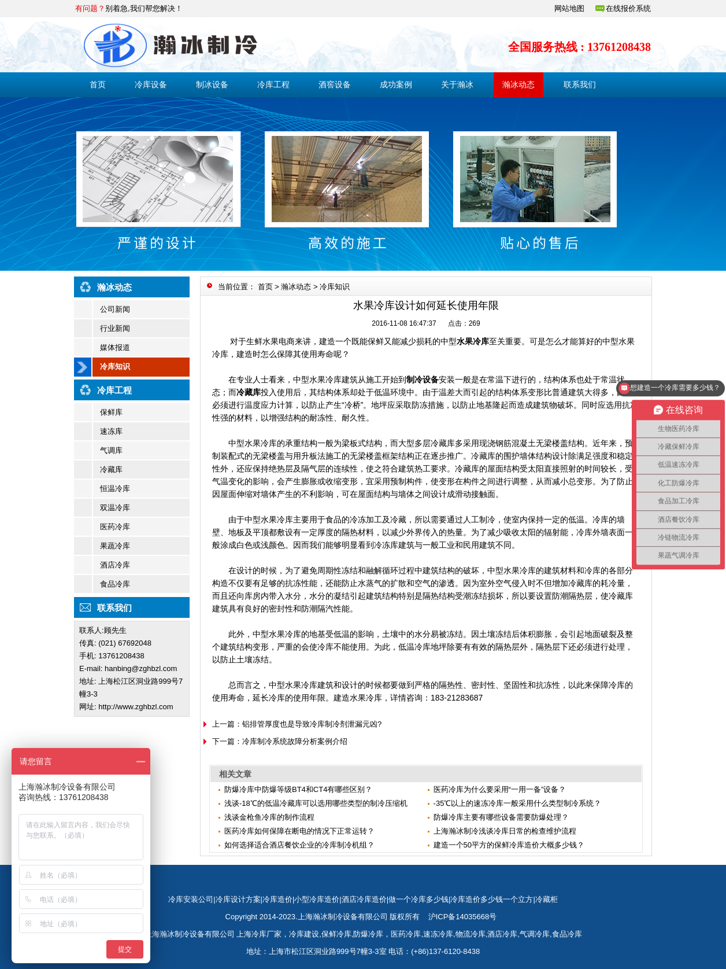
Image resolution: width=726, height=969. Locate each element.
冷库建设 (304, 934)
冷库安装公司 (190, 899)
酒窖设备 (334, 84)
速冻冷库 (438, 934)
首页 (98, 84)
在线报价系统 (628, 8)
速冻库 (111, 431)
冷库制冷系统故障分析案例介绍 (294, 741)
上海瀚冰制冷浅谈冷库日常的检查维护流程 (505, 831)
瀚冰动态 (518, 84)
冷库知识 (115, 366)
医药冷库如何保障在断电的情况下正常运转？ (299, 831)
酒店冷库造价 (364, 899)
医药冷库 (115, 526)
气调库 (111, 450)
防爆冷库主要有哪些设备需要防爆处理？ (501, 817)
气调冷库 (535, 934)
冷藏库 (111, 469)
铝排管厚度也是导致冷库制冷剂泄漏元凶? (311, 724)
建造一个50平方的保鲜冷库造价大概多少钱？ (509, 845)
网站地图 (569, 8)
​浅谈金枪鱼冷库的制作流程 (269, 817)
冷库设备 (151, 84)
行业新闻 (115, 328)
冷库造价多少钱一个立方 (491, 899)
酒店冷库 (115, 565)
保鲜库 (111, 412)
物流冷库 (470, 934)
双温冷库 (115, 507)
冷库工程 (273, 84)
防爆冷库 (368, 934)
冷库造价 (277, 899)
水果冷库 (473, 341)
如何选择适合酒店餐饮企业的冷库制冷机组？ (299, 845)
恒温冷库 (115, 488)
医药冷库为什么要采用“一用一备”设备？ (500, 789)
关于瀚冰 (457, 84)
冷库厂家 (266, 934)
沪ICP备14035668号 (462, 916)
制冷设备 (422, 379)
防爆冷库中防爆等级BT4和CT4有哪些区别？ (298, 789)
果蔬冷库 (115, 545)
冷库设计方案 (238, 899)
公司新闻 (115, 309)
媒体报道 (115, 347)
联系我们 (580, 84)
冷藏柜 (546, 899)
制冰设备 (212, 84)
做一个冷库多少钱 (418, 899)
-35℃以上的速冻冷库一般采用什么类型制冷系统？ (518, 803)
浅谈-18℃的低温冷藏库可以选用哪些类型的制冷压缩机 (316, 803)
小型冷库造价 (316, 899)
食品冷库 (115, 584)
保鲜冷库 (336, 934)
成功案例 (396, 84)
